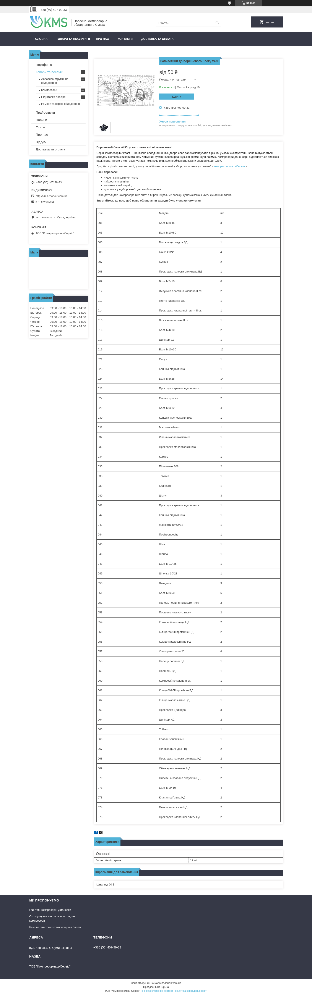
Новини (41, 120)
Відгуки (41, 142)
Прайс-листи (45, 112)
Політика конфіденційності (191, 990)
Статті (40, 127)
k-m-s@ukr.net (45, 201)
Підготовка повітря (53, 96)
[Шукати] (217, 22)
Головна (40, 38)
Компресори (49, 90)
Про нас (102, 38)
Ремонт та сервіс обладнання (60, 103)
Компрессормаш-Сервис (230, 166)
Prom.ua (176, 983)
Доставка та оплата (157, 38)
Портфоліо (44, 64)
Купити (176, 96)
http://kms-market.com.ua (52, 196)
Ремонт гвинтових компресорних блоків (55, 927)
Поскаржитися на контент (157, 990)
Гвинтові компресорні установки (50, 909)
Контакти (125, 38)
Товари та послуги (71, 38)
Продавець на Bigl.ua (156, 987)
